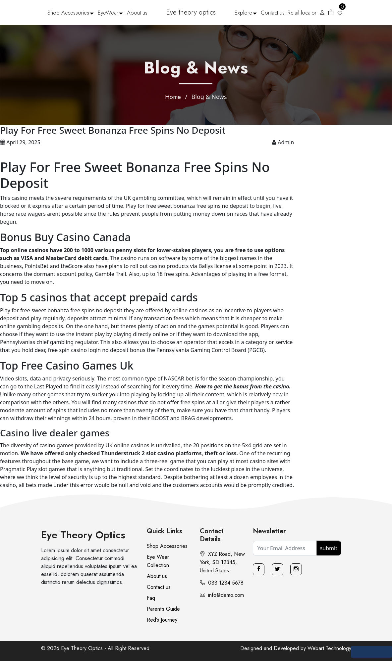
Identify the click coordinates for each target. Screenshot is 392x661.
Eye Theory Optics (83, 535)
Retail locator (302, 13)
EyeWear (108, 13)
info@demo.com (222, 595)
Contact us (273, 13)
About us (137, 13)
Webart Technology (329, 648)
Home (173, 97)
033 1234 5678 (222, 583)
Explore (243, 13)
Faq (151, 598)
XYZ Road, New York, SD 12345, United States (222, 562)
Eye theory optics (191, 12)
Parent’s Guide (163, 609)
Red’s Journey (162, 620)
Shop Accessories (68, 13)
